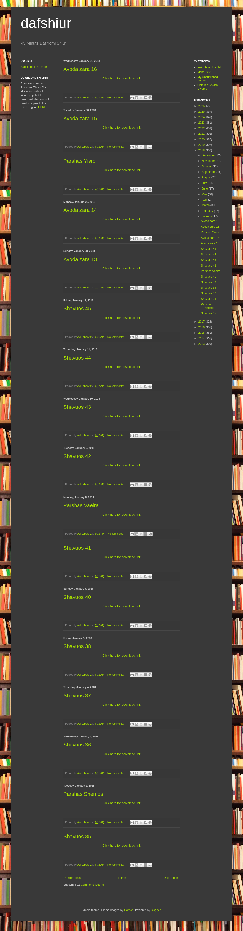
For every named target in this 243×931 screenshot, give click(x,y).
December (209, 155)
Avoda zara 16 (80, 69)
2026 (202, 106)
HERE (42, 107)
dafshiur (46, 23)
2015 (202, 332)
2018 (202, 150)
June (205, 188)
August (206, 177)
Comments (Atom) (92, 884)
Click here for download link (121, 78)
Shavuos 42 (77, 456)
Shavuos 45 (77, 308)
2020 (202, 139)
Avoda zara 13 (80, 259)
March (206, 205)
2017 (202, 321)
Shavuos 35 (77, 836)
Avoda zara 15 (80, 118)
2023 (202, 122)
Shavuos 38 (77, 646)
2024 (202, 117)
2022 (202, 128)
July (205, 183)
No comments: (116, 97)
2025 (202, 111)
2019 (202, 145)
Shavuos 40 (77, 597)
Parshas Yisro (79, 161)
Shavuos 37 (77, 696)
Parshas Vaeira (81, 505)
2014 (202, 338)
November (209, 160)
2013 (202, 344)
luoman (128, 910)
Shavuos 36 (77, 745)
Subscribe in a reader (34, 67)
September (209, 172)
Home (122, 878)
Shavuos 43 (77, 407)
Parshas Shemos (83, 794)
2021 (202, 133)
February (208, 211)
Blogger (156, 910)
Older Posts (171, 878)
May (205, 194)
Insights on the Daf (209, 67)
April (205, 199)
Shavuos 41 (77, 548)
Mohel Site (204, 72)
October (207, 166)
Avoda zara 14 (80, 210)
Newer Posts (73, 878)
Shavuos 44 (77, 358)
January (207, 216)
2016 (202, 327)
